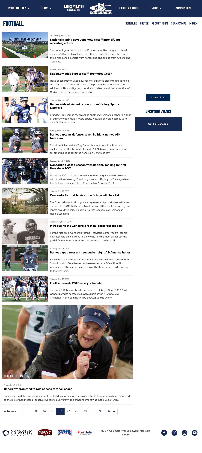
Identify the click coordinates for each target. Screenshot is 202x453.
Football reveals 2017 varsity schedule (75, 287)
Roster (144, 23)
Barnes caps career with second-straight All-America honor (85, 254)
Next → (111, 417)
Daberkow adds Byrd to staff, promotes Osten (80, 74)
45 (85, 417)
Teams (44, 8)
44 (76, 417)
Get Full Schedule (156, 124)
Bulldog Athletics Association (74, 8)
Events (154, 8)
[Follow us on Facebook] (164, 439)
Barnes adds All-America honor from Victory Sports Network (84, 106)
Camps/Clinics (183, 8)
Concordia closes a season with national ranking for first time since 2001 (87, 166)
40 (44, 417)
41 (52, 417)
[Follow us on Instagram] (184, 439)
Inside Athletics (17, 8)
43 (68, 417)
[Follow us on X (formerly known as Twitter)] (174, 439)
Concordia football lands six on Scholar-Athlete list (84, 195)
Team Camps (178, 23)
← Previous (10, 417)
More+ (193, 23)
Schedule (131, 23)
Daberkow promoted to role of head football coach (38, 391)
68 (100, 417)
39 (36, 417)
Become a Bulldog (128, 8)
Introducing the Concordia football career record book (86, 226)
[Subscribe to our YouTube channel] (194, 439)
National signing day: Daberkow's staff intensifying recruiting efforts (84, 41)
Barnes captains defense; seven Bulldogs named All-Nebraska (84, 136)
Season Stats (156, 97)
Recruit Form (160, 23)
